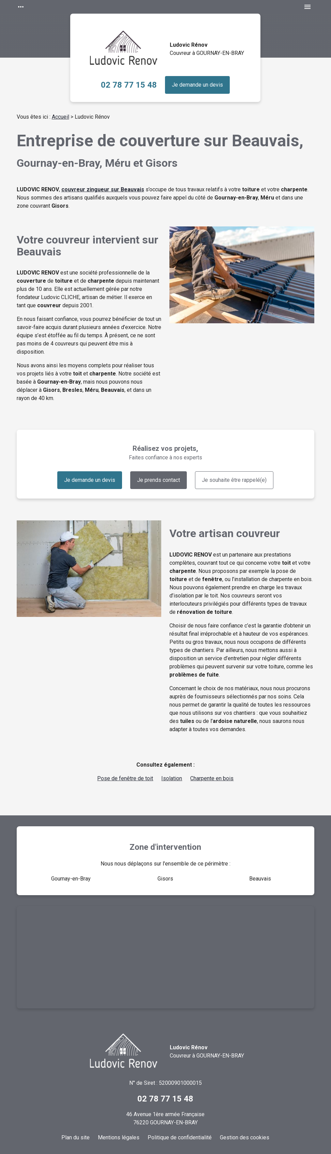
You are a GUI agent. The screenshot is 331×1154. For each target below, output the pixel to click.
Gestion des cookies (244, 1137)
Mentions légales (118, 1137)
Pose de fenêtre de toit (125, 778)
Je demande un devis (197, 85)
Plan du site (75, 1137)
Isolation (171, 778)
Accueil (60, 117)
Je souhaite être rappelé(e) (234, 480)
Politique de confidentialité (180, 1137)
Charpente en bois (212, 778)
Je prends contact (158, 480)
